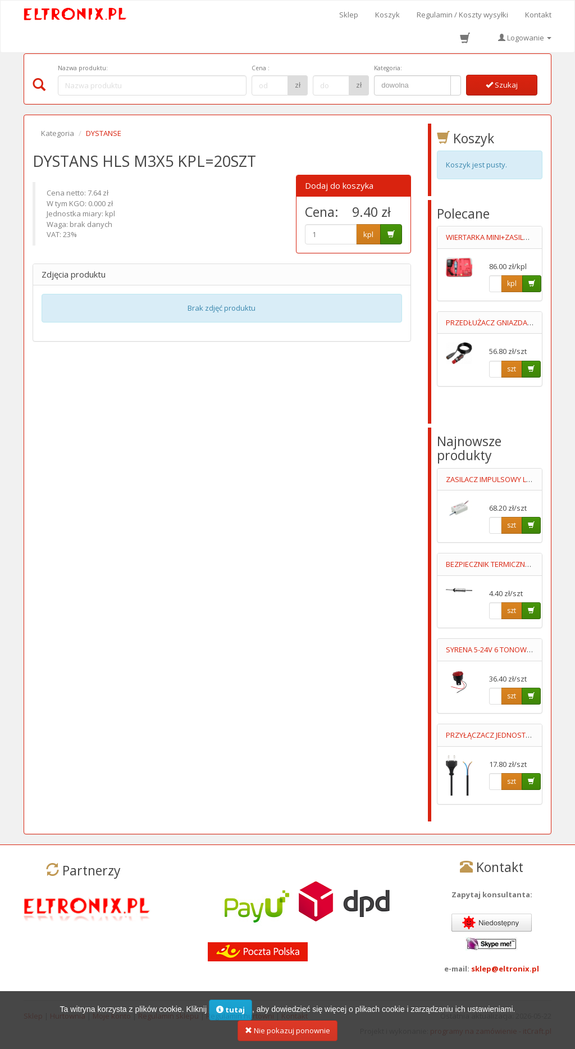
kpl (368, 234)
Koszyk (387, 15)
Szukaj (502, 85)
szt (511, 369)
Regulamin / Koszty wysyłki (462, 15)
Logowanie (524, 38)
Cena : (261, 68)
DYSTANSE (103, 133)
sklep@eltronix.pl (505, 969)
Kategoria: (388, 68)
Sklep (348, 15)
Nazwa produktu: (83, 68)
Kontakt (538, 15)
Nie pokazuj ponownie (287, 1036)
